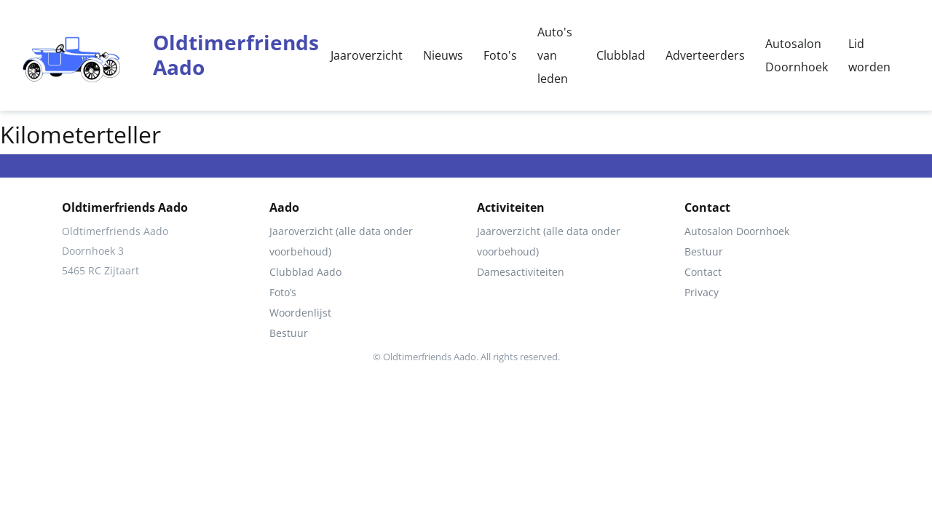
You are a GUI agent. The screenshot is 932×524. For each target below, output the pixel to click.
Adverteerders (705, 55)
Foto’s (282, 292)
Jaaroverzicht (367, 55)
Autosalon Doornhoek (796, 55)
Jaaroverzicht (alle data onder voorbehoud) (341, 241)
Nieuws (443, 55)
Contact (703, 272)
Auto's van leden (554, 55)
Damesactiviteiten (520, 272)
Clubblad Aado (305, 272)
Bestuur (288, 333)
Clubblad (620, 55)
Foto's (500, 55)
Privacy (701, 292)
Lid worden (869, 55)
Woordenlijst (300, 312)
